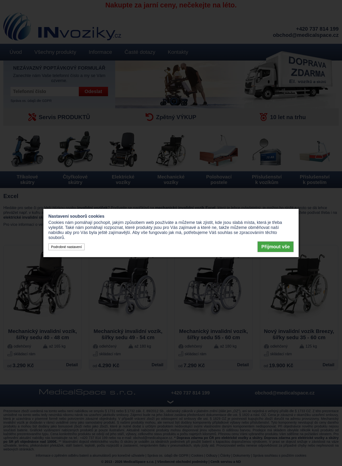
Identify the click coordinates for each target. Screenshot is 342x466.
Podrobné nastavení (66, 247)
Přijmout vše (275, 246)
